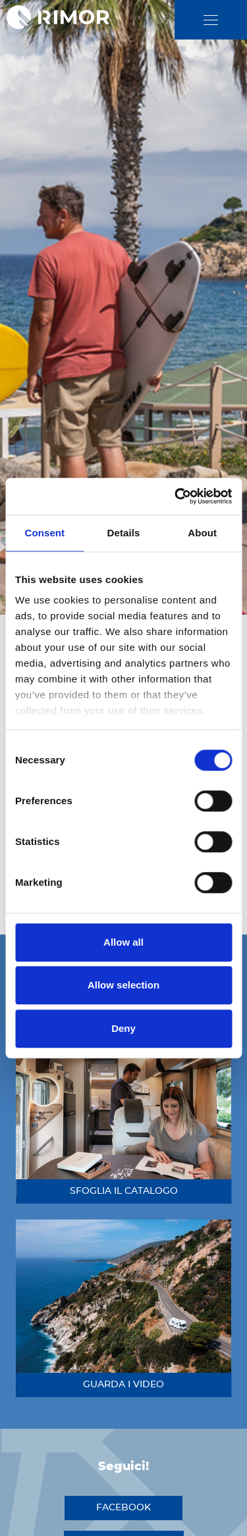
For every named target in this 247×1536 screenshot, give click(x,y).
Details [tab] (123, 532)
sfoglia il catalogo (124, 1191)
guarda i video (123, 1384)
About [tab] (202, 532)
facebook (123, 1507)
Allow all (123, 942)
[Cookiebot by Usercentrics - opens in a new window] (176, 496)
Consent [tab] (44, 532)
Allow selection (123, 984)
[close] (210, 20)
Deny (123, 1028)
